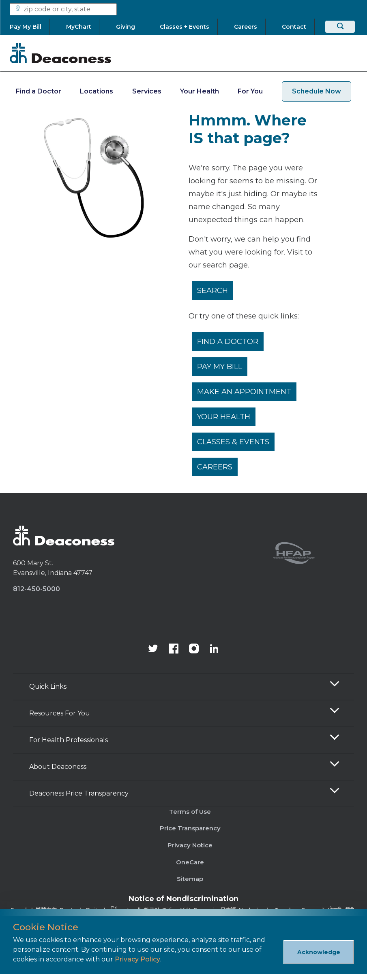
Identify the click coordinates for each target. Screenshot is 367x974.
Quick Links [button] (48, 686)
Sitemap (190, 879)
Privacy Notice (189, 845)
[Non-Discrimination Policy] (183, 908)
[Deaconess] (60, 53)
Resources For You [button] (59, 713)
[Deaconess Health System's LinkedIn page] (214, 649)
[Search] (340, 26)
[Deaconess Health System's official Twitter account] (153, 649)
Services (146, 91)
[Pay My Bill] (29, 27)
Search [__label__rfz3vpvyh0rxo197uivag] (212, 290)
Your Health (199, 91)
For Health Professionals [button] (68, 740)
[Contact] (294, 27)
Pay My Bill (219, 366)
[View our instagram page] (194, 649)
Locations (96, 91)
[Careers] (245, 27)
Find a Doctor (38, 91)
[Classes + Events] (184, 27)
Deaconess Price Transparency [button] (79, 793)
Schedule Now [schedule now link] (316, 91)
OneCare (190, 862)
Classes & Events (233, 441)
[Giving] (125, 27)
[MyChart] (78, 27)
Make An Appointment (244, 391)
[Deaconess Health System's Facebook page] (173, 649)
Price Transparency (190, 828)
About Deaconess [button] (57, 766)
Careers (214, 467)
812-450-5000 (36, 589)
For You (250, 91)
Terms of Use (190, 811)
